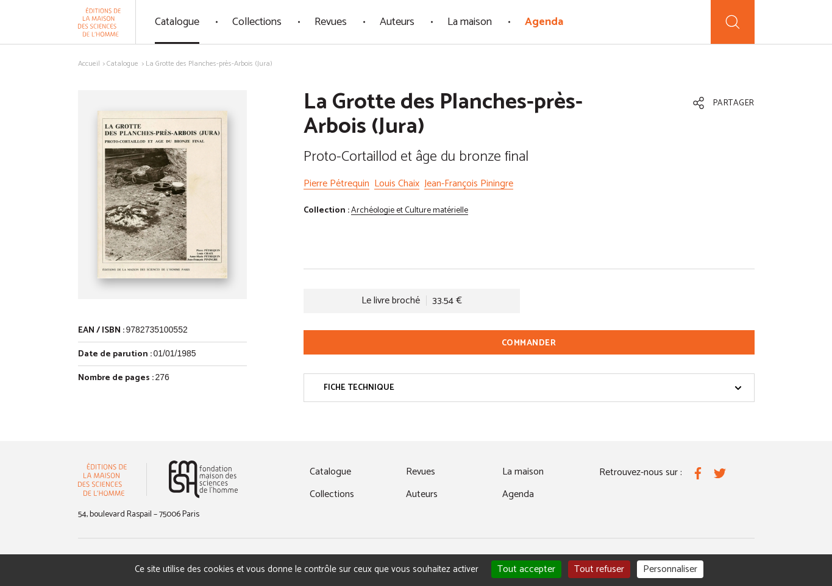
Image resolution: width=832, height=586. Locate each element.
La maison (469, 22)
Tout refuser (599, 569)
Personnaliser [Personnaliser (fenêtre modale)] (670, 569)
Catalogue (177, 22)
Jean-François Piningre (468, 183)
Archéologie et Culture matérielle (409, 210)
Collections (257, 22)
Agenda (544, 22)
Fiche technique (533, 388)
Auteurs (397, 22)
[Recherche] (733, 22)
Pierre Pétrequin (336, 183)
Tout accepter (526, 569)
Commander (529, 343)
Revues (331, 22)
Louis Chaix (396, 183)
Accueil (89, 63)
